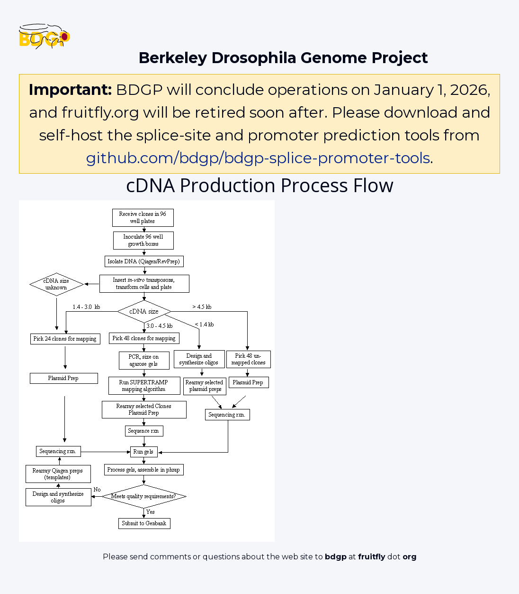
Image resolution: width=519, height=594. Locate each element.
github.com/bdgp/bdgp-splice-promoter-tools (258, 157)
